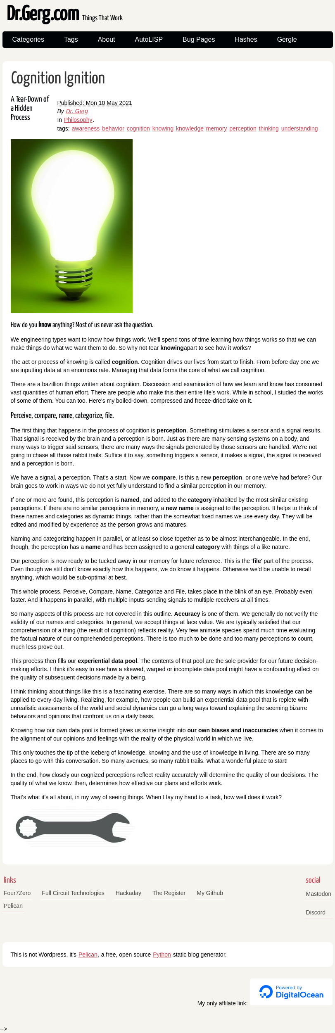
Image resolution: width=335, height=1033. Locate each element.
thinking (269, 128)
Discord (315, 912)
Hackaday (128, 893)
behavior (113, 128)
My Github (210, 893)
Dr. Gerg (77, 111)
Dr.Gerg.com (65, 14)
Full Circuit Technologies (73, 893)
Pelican (13, 905)
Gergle (287, 39)
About (106, 39)
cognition (138, 128)
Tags (71, 39)
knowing (162, 128)
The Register (168, 893)
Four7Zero (17, 893)
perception (242, 128)
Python (162, 954)
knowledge (190, 128)
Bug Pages (199, 39)
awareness (86, 128)
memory (216, 128)
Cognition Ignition (58, 79)
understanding (299, 128)
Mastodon (318, 894)
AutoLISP (149, 39)
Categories (28, 39)
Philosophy (78, 119)
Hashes (246, 39)
